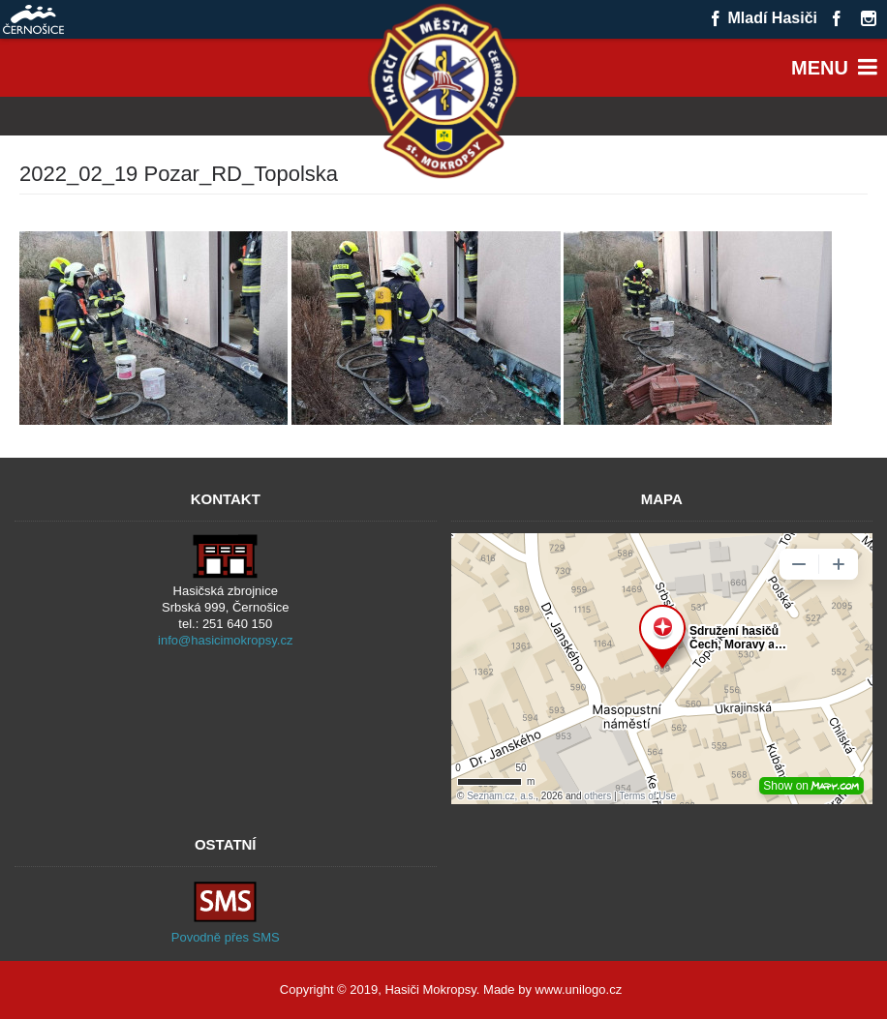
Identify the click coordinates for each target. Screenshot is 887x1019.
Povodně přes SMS (225, 937)
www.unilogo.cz (579, 989)
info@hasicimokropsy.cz (225, 640)
